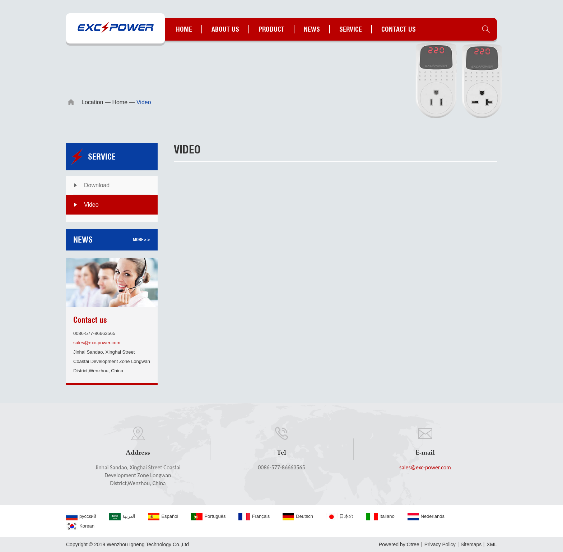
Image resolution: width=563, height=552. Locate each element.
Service (350, 29)
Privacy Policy (440, 544)
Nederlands (426, 516)
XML (492, 544)
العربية (122, 516)
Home (184, 29)
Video (91, 205)
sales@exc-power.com (96, 342)
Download (97, 185)
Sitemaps (471, 544)
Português (208, 516)
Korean (80, 526)
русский (81, 516)
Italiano (380, 516)
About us (225, 29)
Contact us (398, 29)
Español (163, 516)
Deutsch (298, 516)
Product (271, 29)
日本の (339, 516)
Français (254, 516)
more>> (141, 239)
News (312, 29)
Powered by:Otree (399, 544)
